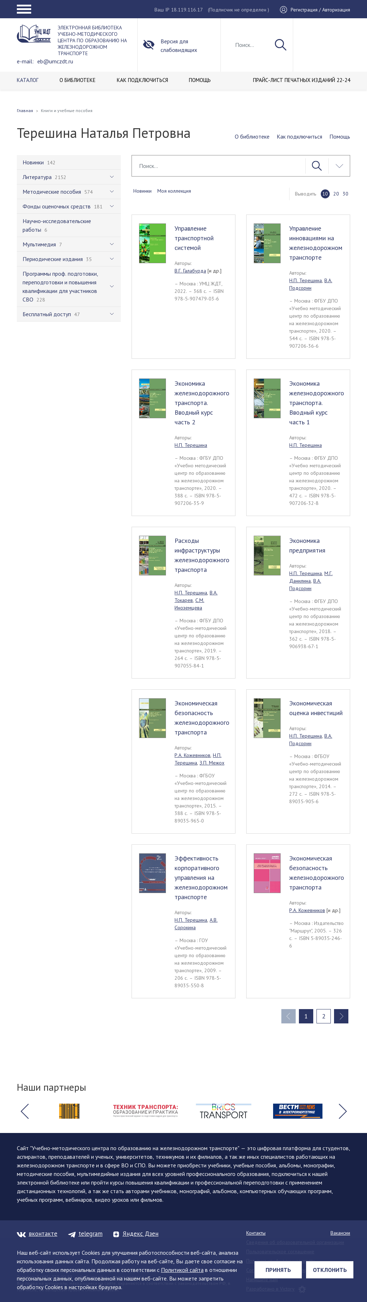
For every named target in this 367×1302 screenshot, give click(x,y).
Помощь (339, 136)
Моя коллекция (174, 191)
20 (336, 194)
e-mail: (25, 61)
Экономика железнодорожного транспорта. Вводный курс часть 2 (202, 402)
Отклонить (330, 1269)
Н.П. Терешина (305, 280)
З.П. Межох (212, 763)
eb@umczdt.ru (55, 61)
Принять (278, 1269)
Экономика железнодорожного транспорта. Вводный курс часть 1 (316, 402)
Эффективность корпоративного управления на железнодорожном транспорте (201, 877)
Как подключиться (299, 136)
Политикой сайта (182, 1269)
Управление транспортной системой (194, 238)
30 (345, 194)
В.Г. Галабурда (190, 270)
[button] (24, 1111)
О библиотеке (252, 136)
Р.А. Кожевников (192, 755)
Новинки (142, 191)
